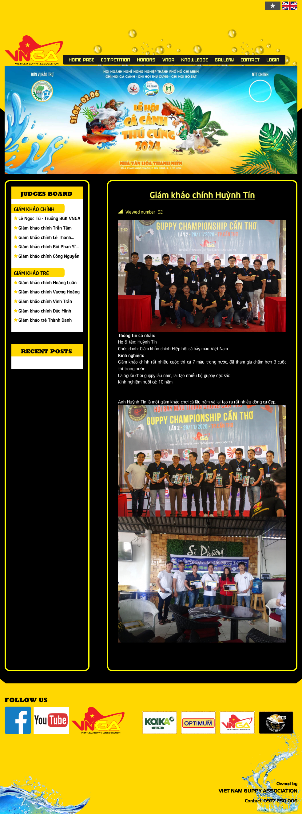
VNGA (168, 59)
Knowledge (194, 59)
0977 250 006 (280, 800)
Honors (146, 59)
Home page (81, 59)
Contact (250, 59)
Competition (115, 59)
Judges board (47, 193)
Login (273, 59)
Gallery (224, 59)
